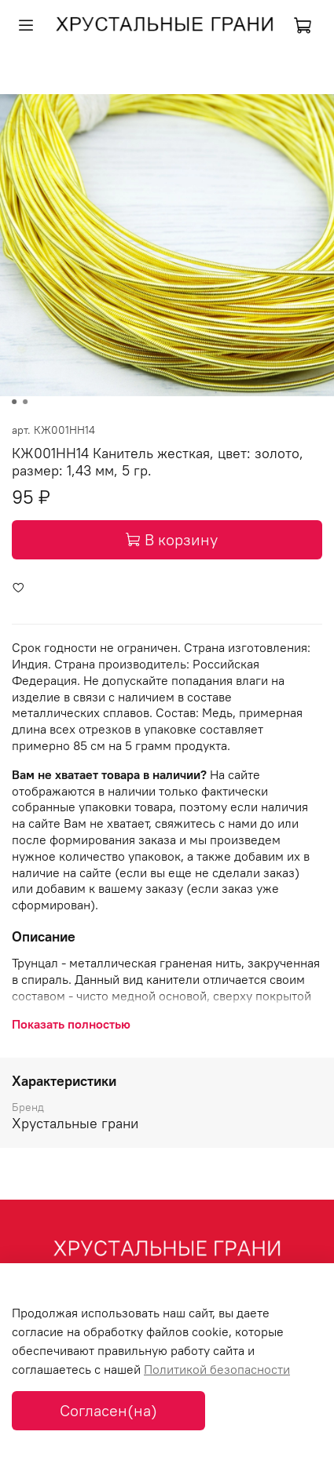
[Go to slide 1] (14, 401)
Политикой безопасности (217, 1369)
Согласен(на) (108, 1410)
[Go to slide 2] (25, 401)
